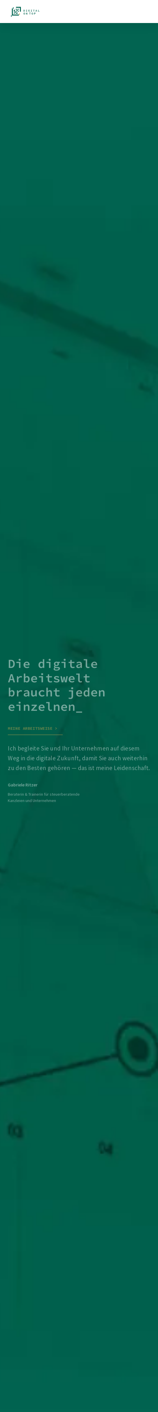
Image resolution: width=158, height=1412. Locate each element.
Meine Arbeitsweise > (32, 729)
